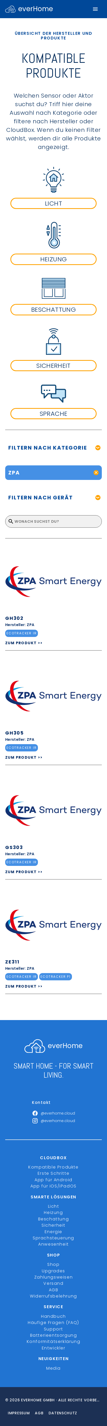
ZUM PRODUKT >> (24, 643)
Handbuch (53, 1316)
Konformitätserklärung (54, 1341)
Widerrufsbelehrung (53, 1296)
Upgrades (53, 1271)
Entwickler (53, 1348)
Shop (53, 1264)
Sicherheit (53, 1225)
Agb (39, 1413)
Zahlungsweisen (53, 1277)
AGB (53, 1290)
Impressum (19, 1413)
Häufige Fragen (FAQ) (53, 1323)
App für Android (53, 1180)
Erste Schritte (53, 1173)
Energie (53, 1232)
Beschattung (53, 1219)
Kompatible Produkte (53, 1167)
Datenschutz (63, 1413)
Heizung (53, 1213)
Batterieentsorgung (53, 1335)
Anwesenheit (53, 1244)
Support (53, 1329)
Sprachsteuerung (53, 1238)
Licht (53, 1206)
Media (53, 1368)
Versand (53, 1283)
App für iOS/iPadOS (53, 1186)
